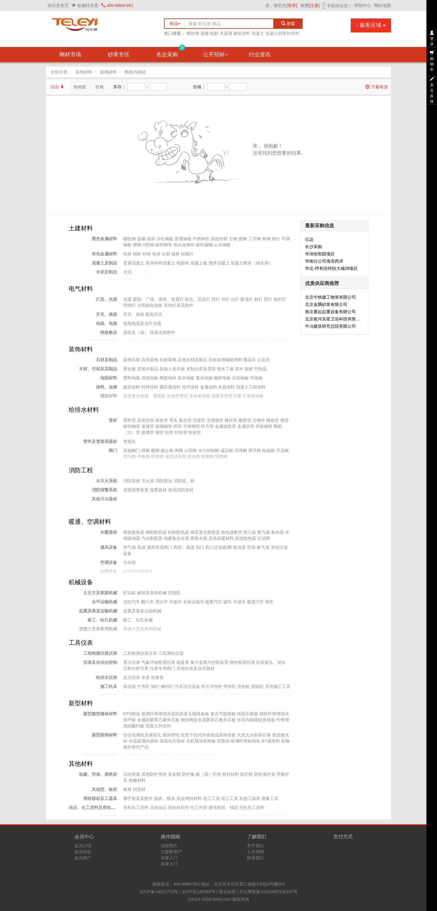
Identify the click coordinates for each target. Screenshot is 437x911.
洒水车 (161, 601)
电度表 (182, 662)
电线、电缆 (106, 323)
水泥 (127, 272)
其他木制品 (147, 368)
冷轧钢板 (164, 238)
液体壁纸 (171, 734)
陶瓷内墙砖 (135, 72)
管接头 (129, 441)
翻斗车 (147, 601)
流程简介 (169, 845)
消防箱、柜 (184, 480)
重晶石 (249, 359)
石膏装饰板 (253, 396)
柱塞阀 (157, 456)
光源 (127, 299)
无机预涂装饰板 (201, 741)
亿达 (309, 239)
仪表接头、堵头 (271, 662)
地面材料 (108, 377)
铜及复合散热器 (205, 532)
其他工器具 (249, 798)
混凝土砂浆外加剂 (282, 33)
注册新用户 (171, 851)
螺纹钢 (192, 33)
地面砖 (182, 263)
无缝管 (198, 420)
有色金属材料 (104, 253)
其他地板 (149, 377)
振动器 (129, 686)
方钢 (233, 238)
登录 (432, 38)
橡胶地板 (222, 377)
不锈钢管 (200, 238)
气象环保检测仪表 (158, 662)
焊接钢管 (263, 426)
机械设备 (81, 582)
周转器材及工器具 (100, 798)
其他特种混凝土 (160, 263)
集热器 (277, 532)
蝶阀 (155, 450)
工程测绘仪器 (171, 653)
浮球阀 (240, 450)
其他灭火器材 (104, 498)
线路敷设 (108, 332)
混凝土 (257, 33)
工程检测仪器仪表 (100, 653)
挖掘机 (174, 592)
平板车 (175, 601)
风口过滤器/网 (218, 547)
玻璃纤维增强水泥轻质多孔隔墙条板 (175, 713)
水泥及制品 (106, 272)
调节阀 (254, 450)
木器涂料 (226, 387)
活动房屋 (131, 774)
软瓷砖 (223, 741)
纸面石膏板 (247, 713)
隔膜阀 (221, 456)
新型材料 (81, 703)
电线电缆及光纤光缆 (142, 323)
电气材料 (81, 288)
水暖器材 (108, 532)
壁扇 (251, 547)
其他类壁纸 (177, 396)
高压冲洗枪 (211, 686)
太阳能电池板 (150, 305)
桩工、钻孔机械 (102, 620)
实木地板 (186, 377)
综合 (57, 86)
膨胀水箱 (198, 538)
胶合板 (129, 368)
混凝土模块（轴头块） (252, 263)
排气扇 (129, 547)
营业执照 (227, 891)
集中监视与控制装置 (209, 662)
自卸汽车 (131, 601)
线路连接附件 (162, 332)
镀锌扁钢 (204, 244)
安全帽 (174, 774)
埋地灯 (129, 305)
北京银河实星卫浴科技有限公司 (334, 318)
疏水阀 (193, 456)
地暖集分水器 (176, 538)
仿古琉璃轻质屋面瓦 (142, 734)
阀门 (113, 450)
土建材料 (81, 228)
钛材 (166, 253)
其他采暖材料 (221, 538)
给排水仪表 (106, 677)
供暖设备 (108, 571)
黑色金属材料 (104, 238)
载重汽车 (213, 601)
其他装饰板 (199, 396)
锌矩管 (181, 432)
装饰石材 (131, 359)
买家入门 (169, 857)
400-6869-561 (117, 5)
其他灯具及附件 (178, 305)
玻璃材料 (108, 72)
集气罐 (263, 532)
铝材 (127, 253)
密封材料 (230, 774)
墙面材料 (108, 396)
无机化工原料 (251, 807)
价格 (99, 86)
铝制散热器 (178, 532)
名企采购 (170, 52)
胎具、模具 (164, 798)
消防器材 (131, 480)
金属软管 (245, 426)
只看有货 (377, 86)
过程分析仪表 (136, 668)
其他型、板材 (104, 789)
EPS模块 (131, 713)
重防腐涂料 (170, 387)
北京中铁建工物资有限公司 (330, 297)
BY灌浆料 (270, 741)
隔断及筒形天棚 (226, 396)
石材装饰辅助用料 (225, 359)
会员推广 (82, 857)
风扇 (141, 547)
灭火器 (147, 480)
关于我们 (255, 845)
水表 (145, 677)
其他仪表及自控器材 (195, 668)
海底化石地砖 (172, 741)
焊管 (177, 426)
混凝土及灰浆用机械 (98, 629)
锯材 (249, 368)
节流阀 (282, 450)
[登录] (291, 5)
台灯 (235, 299)
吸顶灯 (246, 299)
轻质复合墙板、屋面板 (144, 396)
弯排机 (229, 686)
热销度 (80, 86)
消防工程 (81, 470)
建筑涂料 (241, 33)
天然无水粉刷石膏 (254, 734)
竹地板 (256, 377)
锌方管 (207, 426)
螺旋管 (272, 420)
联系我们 (255, 857)
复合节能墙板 (223, 713)
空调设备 (108, 562)
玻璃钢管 (163, 426)
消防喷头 (163, 480)
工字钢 (254, 238)
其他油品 (158, 807)
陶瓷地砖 (167, 377)
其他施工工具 (278, 686)
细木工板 (225, 368)
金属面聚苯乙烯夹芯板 (158, 719)
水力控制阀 (208, 450)
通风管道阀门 (159, 547)
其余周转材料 (189, 798)
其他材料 (81, 763)
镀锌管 (231, 420)
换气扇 (263, 547)
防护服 (188, 774)
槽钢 (137, 244)
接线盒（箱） (136, 332)
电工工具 (211, 798)
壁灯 (268, 299)
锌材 (147, 253)
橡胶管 (244, 420)
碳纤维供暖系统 (138, 571)
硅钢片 (187, 253)
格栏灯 (280, 299)
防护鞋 (246, 774)
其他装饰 (149, 359)
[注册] (314, 5)
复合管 (185, 420)
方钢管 (258, 420)
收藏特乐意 (87, 5)
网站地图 (382, 5)
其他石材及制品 (192, 359)
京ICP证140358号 (198, 891)
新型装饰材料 (104, 734)
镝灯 (155, 686)
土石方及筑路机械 (100, 592)
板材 (127, 789)
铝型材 (139, 789)
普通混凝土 (133, 263)
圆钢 (242, 238)
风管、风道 (184, 547)
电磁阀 (268, 450)
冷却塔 (129, 562)
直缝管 (147, 426)
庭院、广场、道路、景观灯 (158, 299)
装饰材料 (83, 72)
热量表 (157, 677)
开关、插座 (106, 314)
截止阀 (167, 450)
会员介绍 (82, 845)
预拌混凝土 (219, 263)
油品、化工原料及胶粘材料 (94, 807)
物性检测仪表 (242, 662)
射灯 (258, 299)
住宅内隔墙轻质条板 (256, 719)
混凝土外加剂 (158, 725)
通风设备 (108, 547)
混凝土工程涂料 (251, 387)
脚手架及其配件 (138, 798)
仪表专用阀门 (162, 668)
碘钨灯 (167, 686)
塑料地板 (131, 377)
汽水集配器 (152, 538)
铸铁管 (161, 420)
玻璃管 (147, 432)
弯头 (173, 420)
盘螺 (204, 33)
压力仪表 (131, 677)
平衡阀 (143, 456)
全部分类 (59, 72)
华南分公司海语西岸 (324, 261)
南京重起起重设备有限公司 (330, 311)
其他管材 (219, 238)
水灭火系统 (106, 480)
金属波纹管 (225, 426)
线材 (214, 33)
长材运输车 (193, 601)
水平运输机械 (104, 601)
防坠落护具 (264, 774)
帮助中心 (362, 5)
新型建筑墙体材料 (100, 713)
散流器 (239, 547)
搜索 (288, 23)
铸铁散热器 (133, 532)
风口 (200, 547)
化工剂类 (198, 807)
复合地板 (204, 377)
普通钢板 (183, 238)
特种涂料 (149, 387)
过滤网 (263, 538)
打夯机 (143, 686)
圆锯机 (257, 686)
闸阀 (179, 450)
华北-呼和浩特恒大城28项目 (331, 268)
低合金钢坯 (184, 244)
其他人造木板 (172, 368)
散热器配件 (231, 532)
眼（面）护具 (208, 774)
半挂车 (239, 601)
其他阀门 (131, 450)
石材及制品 (106, 359)
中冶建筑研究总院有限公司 (330, 326)
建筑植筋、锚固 (223, 807)
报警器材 (158, 489)
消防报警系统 (104, 489)
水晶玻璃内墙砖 (143, 741)
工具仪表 (81, 642)
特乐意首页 (58, 5)
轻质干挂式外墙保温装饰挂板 (208, 734)
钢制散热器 (156, 532)
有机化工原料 (136, 807)
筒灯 (216, 299)
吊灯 (225, 299)
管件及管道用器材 (100, 441)
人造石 (263, 359)
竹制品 (260, 368)
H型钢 (148, 244)
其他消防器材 (180, 489)
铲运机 (129, 592)
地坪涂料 (190, 387)
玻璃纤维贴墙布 (245, 741)
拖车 (269, 601)
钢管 (284, 420)
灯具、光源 (106, 299)
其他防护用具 (154, 774)
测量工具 (269, 798)
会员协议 (82, 851)
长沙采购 (313, 246)
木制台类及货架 (201, 368)
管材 (113, 420)
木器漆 (226, 33)
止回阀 (190, 450)
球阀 (145, 450)
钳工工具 (229, 798)
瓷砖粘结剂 (178, 807)
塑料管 (129, 420)
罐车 (227, 601)
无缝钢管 (214, 420)
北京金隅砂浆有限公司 (326, 304)
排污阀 (129, 456)
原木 (239, 368)
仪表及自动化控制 (100, 662)
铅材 (156, 253)
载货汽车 (255, 601)
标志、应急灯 (197, 299)
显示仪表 (131, 662)
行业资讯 (260, 54)
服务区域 (371, 25)
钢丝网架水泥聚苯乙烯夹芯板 (208, 719)
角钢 (266, 238)
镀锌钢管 (163, 244)
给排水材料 (84, 409)
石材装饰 (167, 359)
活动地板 (240, 377)
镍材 (175, 253)
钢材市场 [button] (70, 54)
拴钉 (276, 238)
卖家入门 (169, 863)
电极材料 (137, 780)
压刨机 (243, 686)
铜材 (137, 253)
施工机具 (108, 686)
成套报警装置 (136, 489)
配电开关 (154, 314)
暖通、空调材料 (90, 521)
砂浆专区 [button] (119, 54)
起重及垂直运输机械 (98, 610)
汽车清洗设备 (187, 686)
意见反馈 (432, 90)
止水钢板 (222, 244)
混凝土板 (198, 263)
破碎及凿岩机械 (152, 592)
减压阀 (226, 450)
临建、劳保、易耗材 (98, 774)
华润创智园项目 (320, 253)
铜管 (159, 432)
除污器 (249, 532)
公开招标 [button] (215, 54)
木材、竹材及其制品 (98, 368)
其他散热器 (245, 538)
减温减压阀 (175, 456)
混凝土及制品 (104, 263)
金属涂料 (208, 387)
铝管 (169, 432)
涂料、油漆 (106, 387)
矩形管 (194, 432)
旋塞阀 (207, 456)
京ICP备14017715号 (159, 891)
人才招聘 (255, 851)
